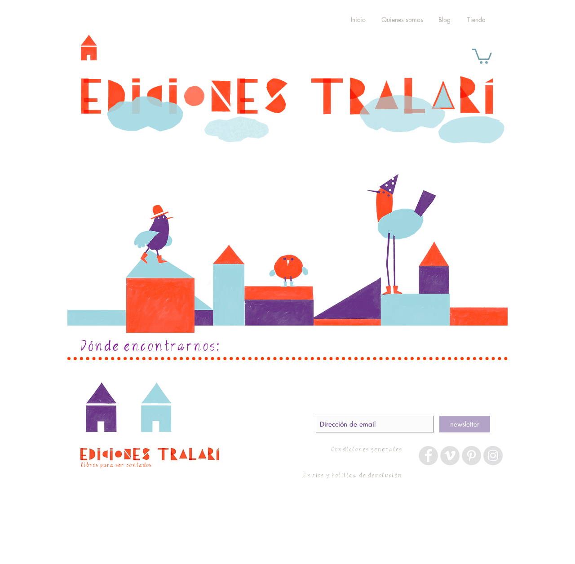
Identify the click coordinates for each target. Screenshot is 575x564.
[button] (482, 55)
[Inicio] (358, 20)
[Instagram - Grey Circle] (493, 455)
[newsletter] (464, 424)
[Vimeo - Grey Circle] (450, 455)
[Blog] (444, 20)
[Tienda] (476, 20)
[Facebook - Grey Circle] (428, 455)
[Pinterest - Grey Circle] (471, 455)
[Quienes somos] (402, 20)
